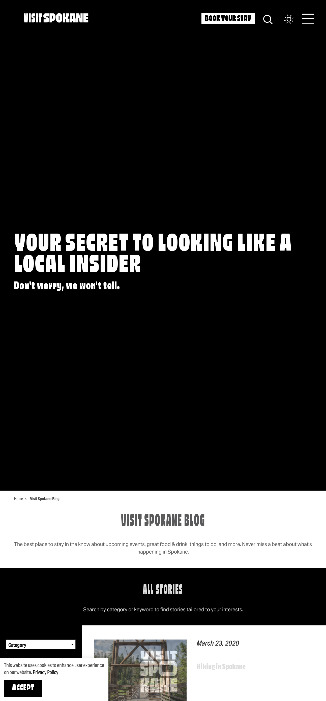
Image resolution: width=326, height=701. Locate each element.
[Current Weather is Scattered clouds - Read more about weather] (284, 19)
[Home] (56, 18)
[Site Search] (268, 19)
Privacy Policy (45, 672)
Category (17, 645)
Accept (23, 688)
